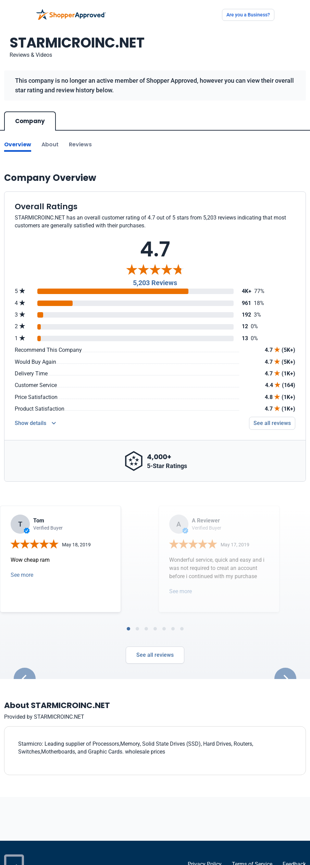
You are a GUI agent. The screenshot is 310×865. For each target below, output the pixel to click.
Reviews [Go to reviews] (80, 144)
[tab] (128, 628)
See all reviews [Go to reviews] (272, 423)
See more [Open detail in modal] (22, 575)
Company (30, 121)
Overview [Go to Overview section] (17, 144)
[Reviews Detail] (35, 423)
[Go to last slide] (25, 679)
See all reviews (155, 655)
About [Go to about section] (50, 144)
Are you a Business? (248, 14)
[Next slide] (285, 679)
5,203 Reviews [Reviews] (155, 283)
